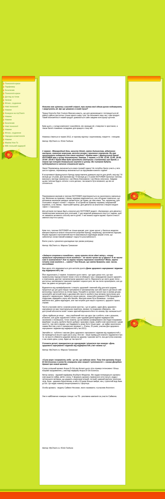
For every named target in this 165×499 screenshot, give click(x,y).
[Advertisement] (37, 37)
